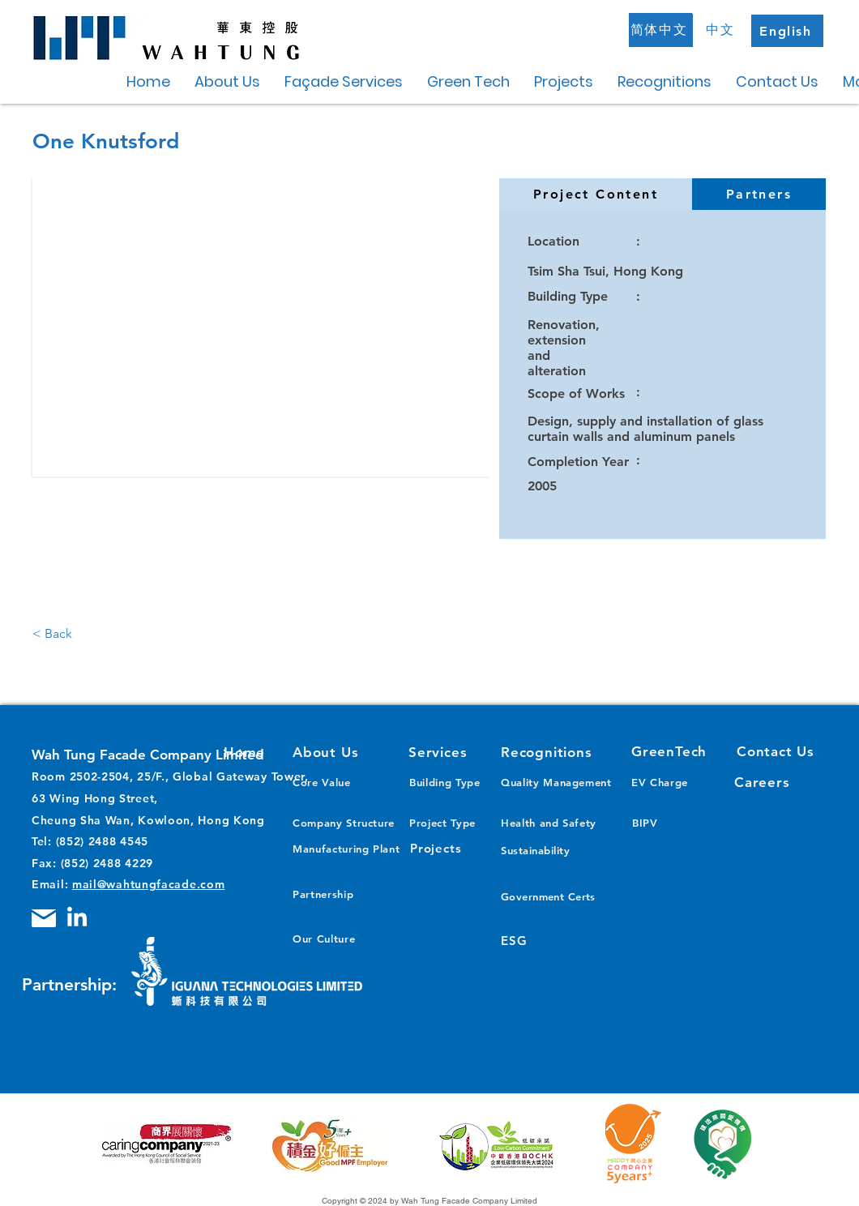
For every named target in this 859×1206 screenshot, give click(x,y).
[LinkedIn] (77, 918)
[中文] (722, 30)
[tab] (595, 194)
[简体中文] (660, 30)
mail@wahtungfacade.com (148, 884)
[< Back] (65, 633)
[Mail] (44, 918)
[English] (787, 31)
